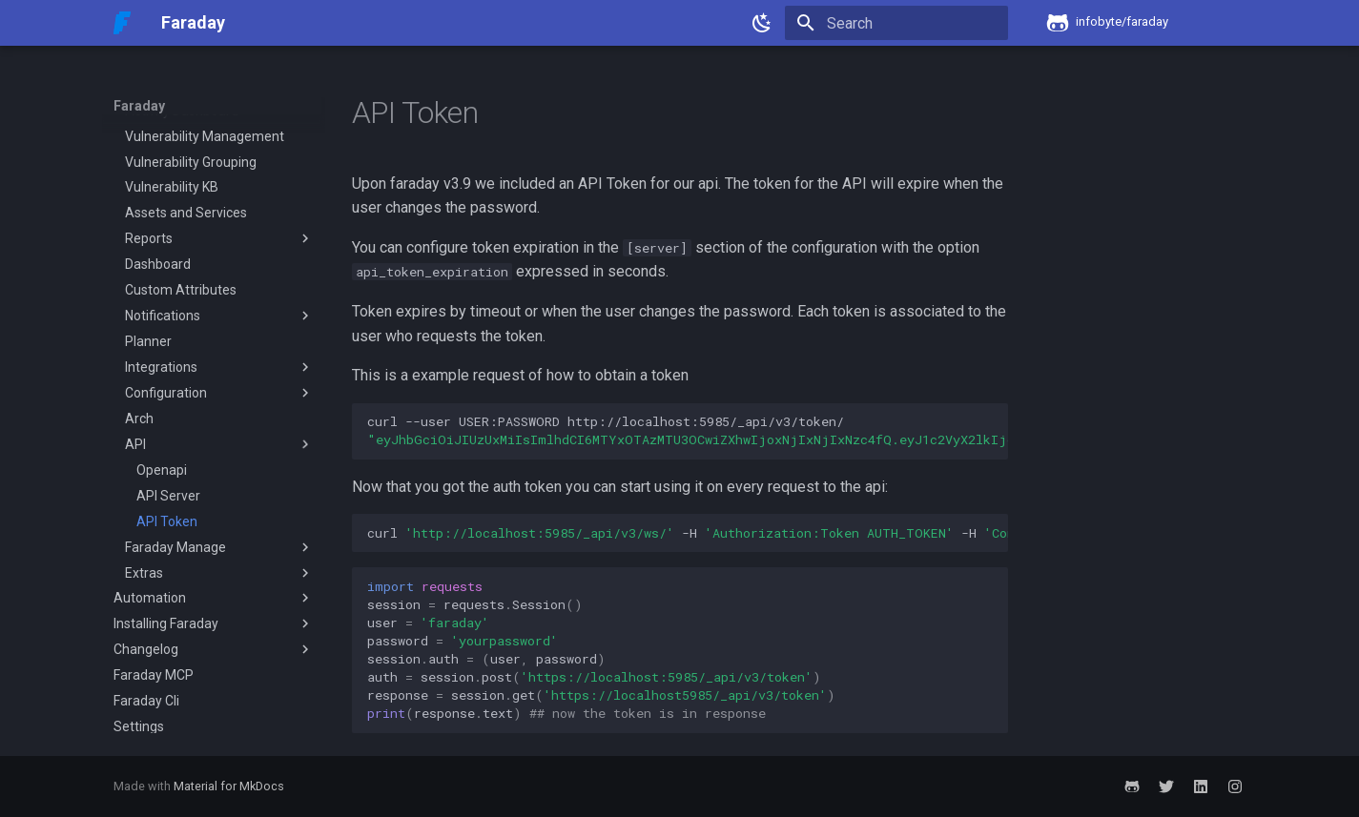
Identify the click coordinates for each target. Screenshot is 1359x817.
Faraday (139, 105)
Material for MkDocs (229, 786)
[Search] (896, 23)
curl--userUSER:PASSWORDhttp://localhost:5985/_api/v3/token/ (687, 430)
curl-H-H (687, 532)
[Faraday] (122, 23)
